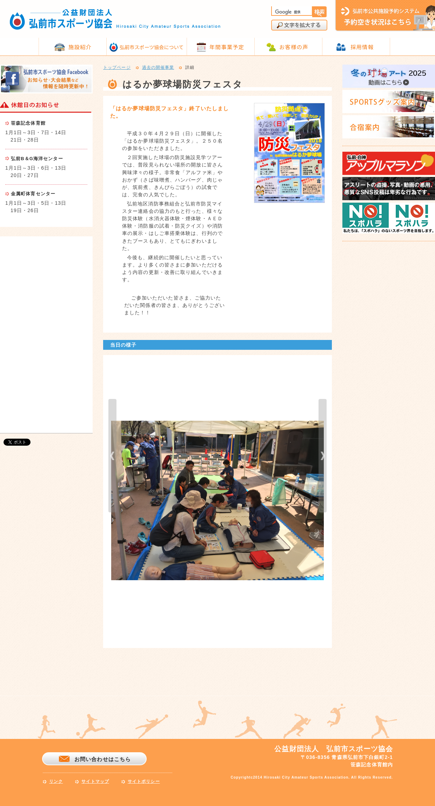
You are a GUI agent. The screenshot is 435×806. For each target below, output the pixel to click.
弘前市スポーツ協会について (151, 47)
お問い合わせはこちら (102, 759)
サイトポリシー (144, 781)
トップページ (117, 68)
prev (112, 455)
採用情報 (362, 47)
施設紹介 (80, 47)
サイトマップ (95, 781)
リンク (56, 781)
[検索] (291, 12)
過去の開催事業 (158, 68)
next (323, 455)
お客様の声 (293, 47)
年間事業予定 (226, 47)
